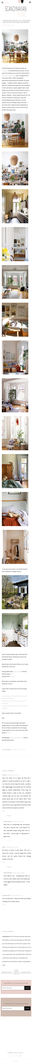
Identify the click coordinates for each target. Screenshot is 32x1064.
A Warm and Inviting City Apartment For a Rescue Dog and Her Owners (16, 21)
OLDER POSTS (26, 972)
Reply (3, 811)
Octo (12, 674)
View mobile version (16, 970)
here (8, 733)
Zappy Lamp (17, 671)
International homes (18, 749)
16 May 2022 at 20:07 (18, 821)
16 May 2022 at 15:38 (12, 847)
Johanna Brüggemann (8, 75)
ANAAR (17, 1061)
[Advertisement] (16, 1034)
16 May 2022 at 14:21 (13, 775)
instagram (5, 70)
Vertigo (12, 676)
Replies (9, 815)
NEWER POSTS (7, 972)
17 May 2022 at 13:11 (17, 895)
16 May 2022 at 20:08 (18, 873)
